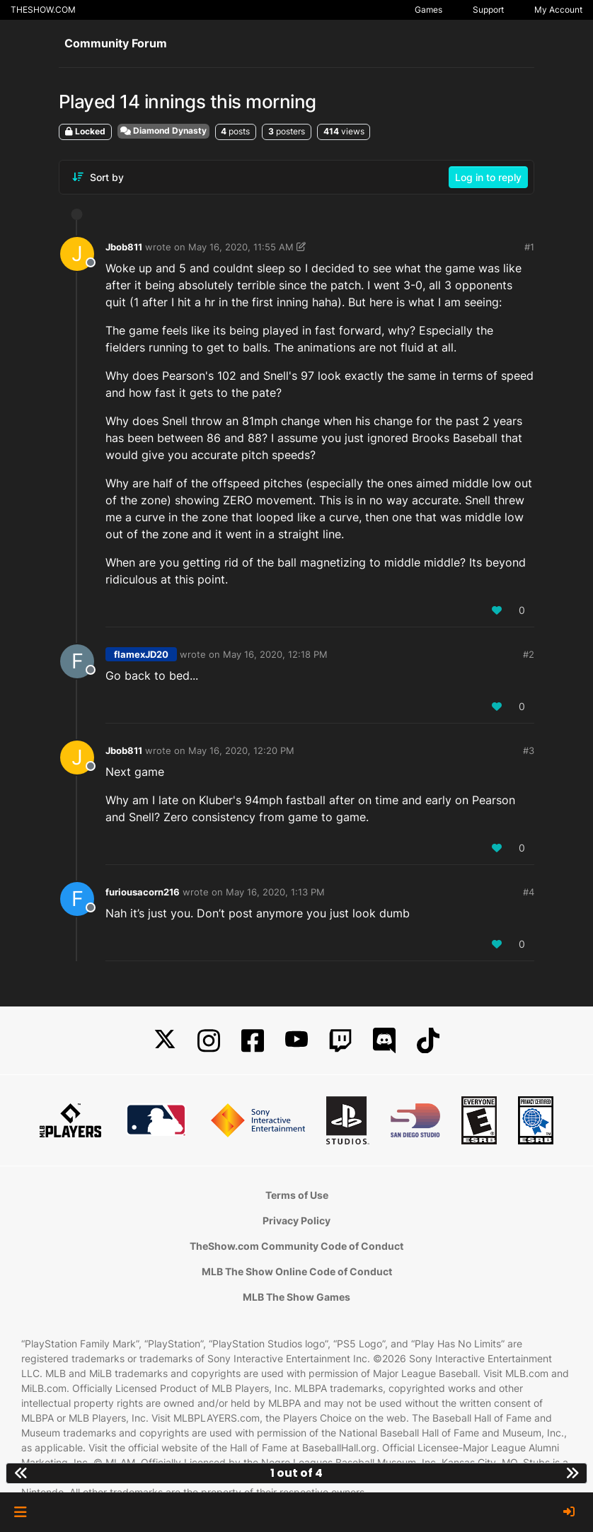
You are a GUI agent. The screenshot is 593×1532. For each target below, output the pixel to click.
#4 (528, 892)
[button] (20, 1512)
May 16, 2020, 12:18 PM (275, 654)
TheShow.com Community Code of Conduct (296, 1246)
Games (428, 9)
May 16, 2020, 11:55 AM (241, 247)
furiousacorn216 (142, 892)
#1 (529, 247)
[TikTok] (428, 1041)
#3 (528, 750)
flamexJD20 (141, 654)
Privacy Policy (296, 1220)
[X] (165, 1041)
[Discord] (384, 1041)
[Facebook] (252, 1041)
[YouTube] (296, 1041)
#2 (528, 654)
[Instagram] (208, 1041)
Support (488, 9)
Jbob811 (123, 247)
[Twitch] (340, 1041)
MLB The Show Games (296, 1297)
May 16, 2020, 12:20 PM (241, 750)
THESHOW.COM (43, 9)
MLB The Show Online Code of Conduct (297, 1271)
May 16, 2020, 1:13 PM (275, 892)
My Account (558, 9)
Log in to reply (488, 177)
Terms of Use (296, 1195)
